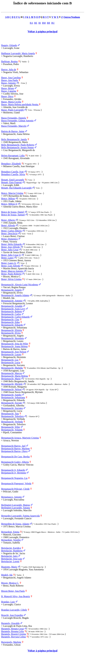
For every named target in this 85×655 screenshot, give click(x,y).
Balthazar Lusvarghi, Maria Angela (18, 53)
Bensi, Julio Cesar (9, 249)
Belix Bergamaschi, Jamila (14, 139)
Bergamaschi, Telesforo (12, 416)
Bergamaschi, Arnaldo (12, 306)
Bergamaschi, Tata (10, 413)
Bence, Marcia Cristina (12, 193)
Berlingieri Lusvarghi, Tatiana (15, 507)
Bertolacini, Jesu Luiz (11, 558)
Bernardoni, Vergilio (11, 540)
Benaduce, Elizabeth (11, 163)
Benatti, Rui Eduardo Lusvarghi (16, 188)
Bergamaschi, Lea (9, 360)
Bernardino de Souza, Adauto (15, 524)
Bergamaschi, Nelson (11, 389)
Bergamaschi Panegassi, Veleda (16, 483)
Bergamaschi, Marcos (11, 373)
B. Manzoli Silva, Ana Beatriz (15, 596)
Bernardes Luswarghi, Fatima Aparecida (20, 515)
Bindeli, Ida (7, 575)
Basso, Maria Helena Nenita (20, 104)
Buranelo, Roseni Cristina (13, 634)
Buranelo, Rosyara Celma (13, 636)
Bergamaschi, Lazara (11, 354)
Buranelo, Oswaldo (10, 623)
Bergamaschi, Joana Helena (14, 346)
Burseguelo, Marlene (11, 642)
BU (53, 23)
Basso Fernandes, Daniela (13, 118)
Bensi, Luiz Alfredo (10, 265)
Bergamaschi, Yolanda (12, 429)
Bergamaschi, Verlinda (12, 421)
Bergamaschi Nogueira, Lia (14, 478)
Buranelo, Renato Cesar (12, 628)
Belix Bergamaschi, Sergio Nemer (17, 147)
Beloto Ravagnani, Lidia (13, 155)
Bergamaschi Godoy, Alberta (15, 462)
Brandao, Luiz (8, 601)
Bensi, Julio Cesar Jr (11, 255)
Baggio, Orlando (9, 45)
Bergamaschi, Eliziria (11, 330)
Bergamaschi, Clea (10, 319)
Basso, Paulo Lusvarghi (12, 110)
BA (31, 23)
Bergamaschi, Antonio (12, 300)
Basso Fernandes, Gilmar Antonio (17, 120)
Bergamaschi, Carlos (11, 314)
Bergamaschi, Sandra (11, 395)
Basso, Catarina (8, 91)
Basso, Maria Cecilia (11, 102)
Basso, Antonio (8, 83)
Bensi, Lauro (7, 257)
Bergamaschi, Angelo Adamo (15, 295)
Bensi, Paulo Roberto (11, 274)
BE (35, 23)
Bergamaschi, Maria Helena (14, 376)
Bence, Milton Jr (9, 204)
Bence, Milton (8, 198)
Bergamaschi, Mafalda (12, 368)
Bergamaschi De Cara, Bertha (15, 456)
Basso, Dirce (7, 96)
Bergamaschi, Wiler (10, 427)
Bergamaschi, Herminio (12, 338)
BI (39, 23)
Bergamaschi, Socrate (11, 403)
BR (48, 23)
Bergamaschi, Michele (12, 384)
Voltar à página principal (42, 31)
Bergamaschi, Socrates (12, 408)
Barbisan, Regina (9, 61)
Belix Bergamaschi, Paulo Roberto (17, 145)
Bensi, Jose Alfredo (10, 247)
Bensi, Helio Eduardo (11, 244)
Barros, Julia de (8, 69)
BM (44, 23)
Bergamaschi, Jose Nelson (13, 351)
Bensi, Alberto (8, 220)
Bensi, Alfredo (8, 225)
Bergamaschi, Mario (11, 378)
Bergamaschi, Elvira (11, 333)
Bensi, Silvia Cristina (11, 279)
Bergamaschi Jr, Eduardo (13, 470)
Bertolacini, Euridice (11, 548)
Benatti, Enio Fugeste (11, 182)
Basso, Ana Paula (9, 80)
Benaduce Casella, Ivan (12, 171)
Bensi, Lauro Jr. (8, 263)
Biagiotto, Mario (9, 567)
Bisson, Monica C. (10, 583)
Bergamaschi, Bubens (11, 311)
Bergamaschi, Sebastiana (13, 397)
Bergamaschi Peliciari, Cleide (15, 489)
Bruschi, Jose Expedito (12, 615)
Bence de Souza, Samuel (13, 214)
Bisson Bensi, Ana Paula (13, 591)
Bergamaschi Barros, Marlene (15, 448)
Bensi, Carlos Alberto (11, 231)
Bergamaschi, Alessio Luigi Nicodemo (19, 284)
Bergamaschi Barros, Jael (13, 446)
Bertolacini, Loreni (10, 561)
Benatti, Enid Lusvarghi (12, 179)
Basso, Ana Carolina (11, 77)
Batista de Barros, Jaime (12, 131)
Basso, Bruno (7, 88)
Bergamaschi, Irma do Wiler (14, 343)
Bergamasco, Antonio (11, 497)
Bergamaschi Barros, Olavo (14, 451)
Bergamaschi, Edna (10, 322)
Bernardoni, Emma (10, 532)
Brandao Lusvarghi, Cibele (14, 610)
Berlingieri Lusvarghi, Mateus (15, 505)
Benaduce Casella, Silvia (13, 174)
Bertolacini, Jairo (9, 556)
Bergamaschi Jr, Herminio (13, 472)
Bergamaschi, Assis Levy (13, 308)
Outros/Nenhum (71, 17)
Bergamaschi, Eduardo (12, 325)
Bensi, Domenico (9, 239)
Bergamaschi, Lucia (10, 362)
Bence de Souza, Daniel (12, 212)
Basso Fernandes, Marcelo (13, 126)
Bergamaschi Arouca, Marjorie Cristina (20, 438)
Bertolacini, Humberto (12, 550)
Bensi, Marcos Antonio (12, 271)
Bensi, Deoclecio (9, 233)
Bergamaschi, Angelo (11, 290)
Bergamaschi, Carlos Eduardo (15, 317)
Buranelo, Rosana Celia (12, 631)
